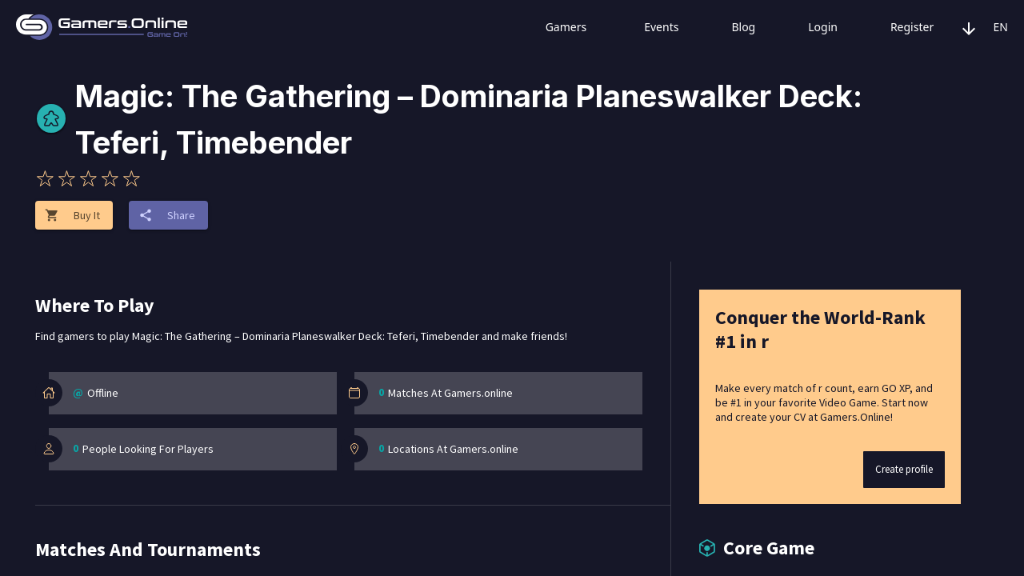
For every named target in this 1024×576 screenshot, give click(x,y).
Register (898, 27)
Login (809, 27)
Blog (729, 27)
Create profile (904, 469)
